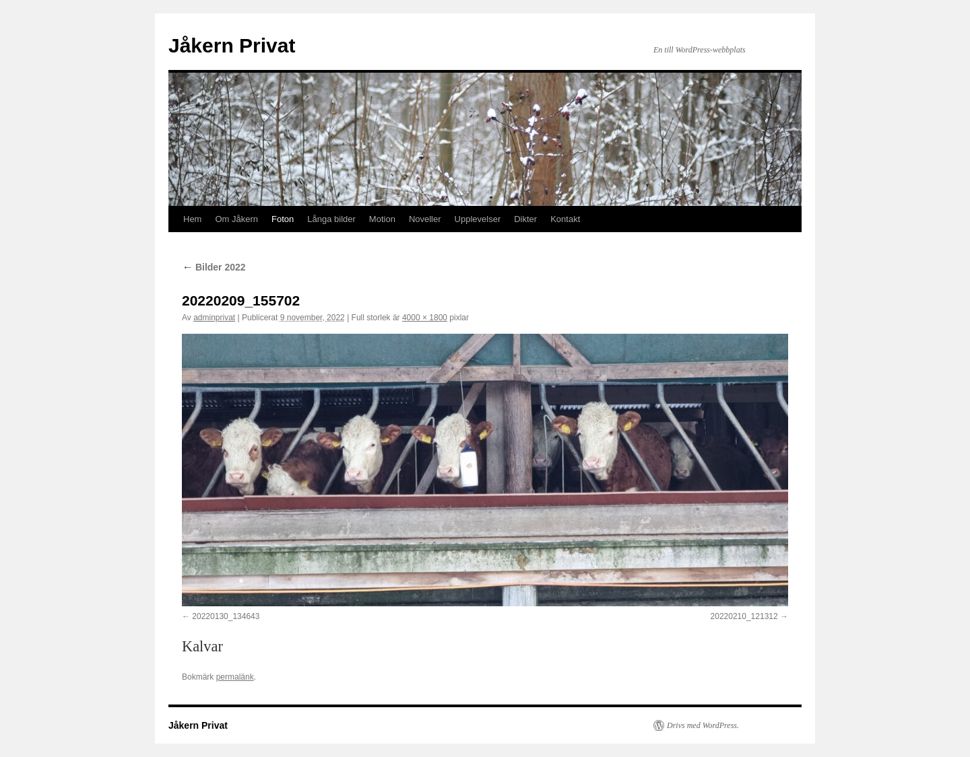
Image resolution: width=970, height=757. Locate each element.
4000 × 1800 (424, 317)
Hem (192, 219)
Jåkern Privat (231, 45)
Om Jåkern (236, 219)
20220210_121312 (744, 616)
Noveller (425, 219)
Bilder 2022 (214, 267)
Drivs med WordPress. (703, 725)
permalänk (235, 677)
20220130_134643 (225, 616)
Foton (282, 219)
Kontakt (565, 219)
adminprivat (214, 317)
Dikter (525, 219)
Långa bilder (331, 219)
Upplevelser (478, 219)
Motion (382, 219)
